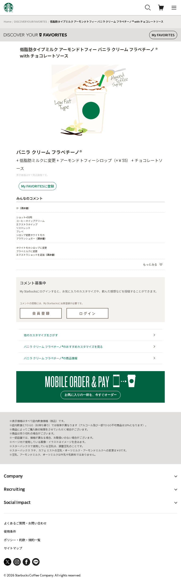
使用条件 (10, 531)
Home (7, 21)
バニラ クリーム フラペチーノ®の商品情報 (50, 358)
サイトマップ (13, 548)
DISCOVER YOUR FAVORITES (30, 21)
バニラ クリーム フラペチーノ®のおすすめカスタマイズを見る (63, 347)
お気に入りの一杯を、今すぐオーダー (91, 395)
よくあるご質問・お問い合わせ (25, 523)
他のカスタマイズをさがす (41, 335)
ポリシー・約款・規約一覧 (22, 540)
